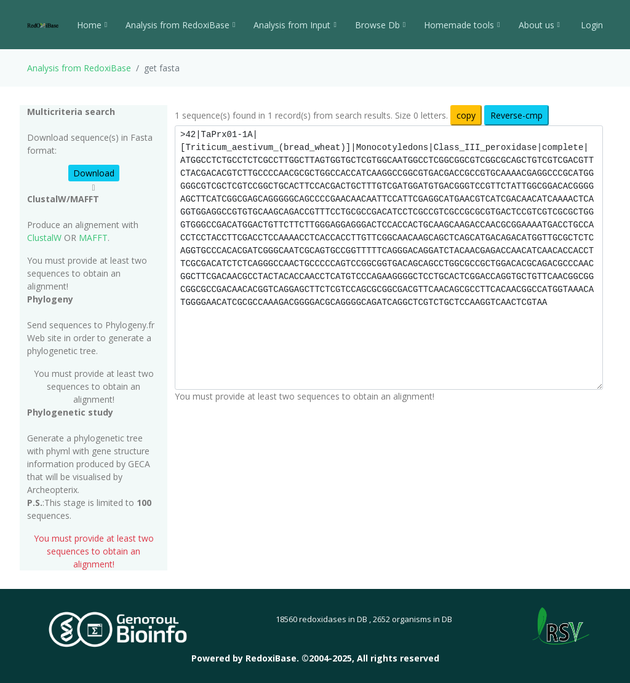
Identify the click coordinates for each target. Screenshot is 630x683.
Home (92, 25)
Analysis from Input (294, 25)
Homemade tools (462, 25)
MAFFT (93, 237)
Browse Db (380, 25)
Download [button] (93, 173)
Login (590, 25)
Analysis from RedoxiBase (79, 68)
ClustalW (44, 237)
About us (539, 25)
